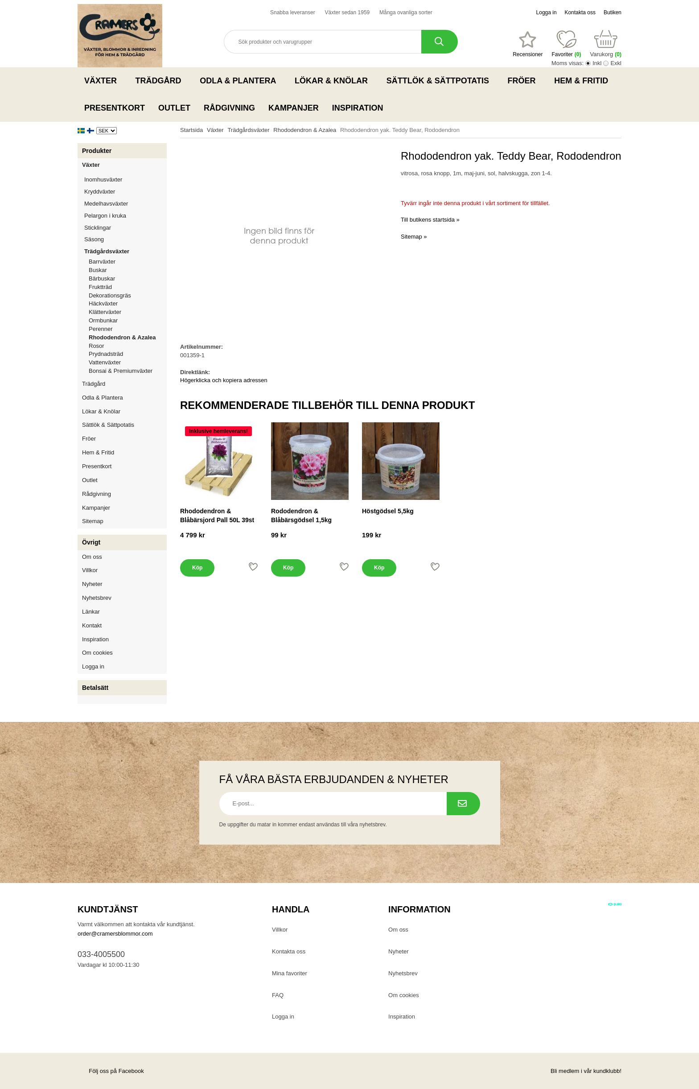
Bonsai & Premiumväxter (120, 370)
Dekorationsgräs (110, 295)
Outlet (174, 107)
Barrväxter (102, 261)
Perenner (128, 329)
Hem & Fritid (583, 80)
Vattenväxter (128, 362)
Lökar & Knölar (334, 80)
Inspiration (357, 107)
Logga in (546, 12)
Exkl (615, 63)
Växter (103, 80)
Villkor (90, 570)
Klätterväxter (128, 312)
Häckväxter (128, 303)
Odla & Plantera (240, 80)
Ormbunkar (103, 320)
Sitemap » (414, 236)
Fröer (524, 80)
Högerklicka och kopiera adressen (223, 380)
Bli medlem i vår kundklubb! (586, 1071)
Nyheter (92, 584)
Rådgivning (229, 107)
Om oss (92, 556)
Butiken (612, 12)
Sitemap (92, 521)
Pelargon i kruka (105, 215)
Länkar (91, 611)
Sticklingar (125, 227)
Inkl (596, 63)
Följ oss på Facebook (111, 1071)
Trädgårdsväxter (125, 251)
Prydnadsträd (106, 354)
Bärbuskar (128, 278)
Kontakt (92, 625)
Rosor (128, 345)
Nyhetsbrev (96, 597)
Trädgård (161, 80)
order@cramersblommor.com (115, 933)
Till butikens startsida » (430, 219)
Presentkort (114, 107)
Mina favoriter (289, 973)
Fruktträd (128, 287)
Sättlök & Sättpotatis (440, 80)
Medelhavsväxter (125, 203)
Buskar (98, 270)
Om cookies (97, 652)
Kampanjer (293, 107)
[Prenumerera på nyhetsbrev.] (463, 803)
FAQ (278, 995)
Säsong (125, 239)
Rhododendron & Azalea (122, 337)
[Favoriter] (528, 44)
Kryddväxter (99, 191)
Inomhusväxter (125, 179)
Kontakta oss (580, 12)
